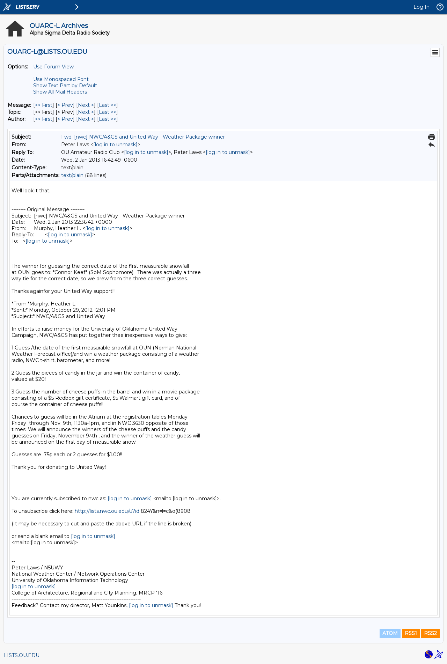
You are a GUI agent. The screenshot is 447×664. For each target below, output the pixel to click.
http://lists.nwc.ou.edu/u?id (107, 511)
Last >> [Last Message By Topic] (107, 112)
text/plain (72, 175)
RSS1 (411, 633)
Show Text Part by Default (65, 85)
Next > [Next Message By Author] (86, 119)
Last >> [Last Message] (107, 105)
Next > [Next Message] (86, 105)
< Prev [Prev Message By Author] (65, 119)
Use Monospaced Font (61, 79)
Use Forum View (53, 67)
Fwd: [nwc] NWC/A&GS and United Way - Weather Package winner (143, 137)
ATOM (390, 633)
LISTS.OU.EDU (21, 655)
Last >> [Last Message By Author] (107, 119)
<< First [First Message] (43, 105)
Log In (421, 7)
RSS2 (430, 633)
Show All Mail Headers (60, 92)
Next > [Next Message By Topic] (86, 112)
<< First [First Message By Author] (43, 119)
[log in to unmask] (115, 144)
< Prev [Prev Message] (65, 105)
